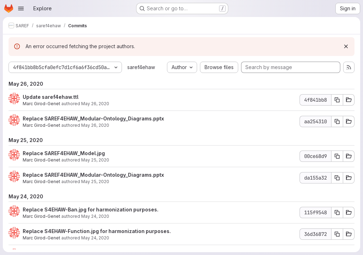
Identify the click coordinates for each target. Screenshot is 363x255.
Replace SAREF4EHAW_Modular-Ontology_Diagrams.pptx (93, 118)
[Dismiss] (346, 46)
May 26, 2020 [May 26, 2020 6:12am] (95, 125)
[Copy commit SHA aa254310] (337, 121)
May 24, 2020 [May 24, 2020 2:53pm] (95, 216)
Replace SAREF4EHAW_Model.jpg (64, 153)
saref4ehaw (141, 67)
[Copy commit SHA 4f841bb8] (337, 100)
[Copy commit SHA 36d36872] (337, 234)
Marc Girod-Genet (41, 103)
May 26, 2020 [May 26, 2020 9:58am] (95, 103)
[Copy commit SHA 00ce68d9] (337, 156)
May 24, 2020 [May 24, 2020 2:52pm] (95, 237)
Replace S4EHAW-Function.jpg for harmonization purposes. (97, 231)
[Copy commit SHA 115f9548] (337, 212)
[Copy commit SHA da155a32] (337, 177)
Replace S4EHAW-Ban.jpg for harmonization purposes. (90, 209)
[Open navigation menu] (21, 8)
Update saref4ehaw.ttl (50, 97)
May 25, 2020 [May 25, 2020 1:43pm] (95, 160)
